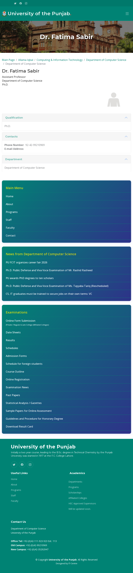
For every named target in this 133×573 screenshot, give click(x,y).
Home (9, 198)
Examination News (17, 389)
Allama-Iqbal (25, 62)
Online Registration (18, 381)
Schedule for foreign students (24, 366)
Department (13, 170)
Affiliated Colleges (78, 498)
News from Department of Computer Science (41, 256)
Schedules (12, 350)
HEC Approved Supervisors (82, 503)
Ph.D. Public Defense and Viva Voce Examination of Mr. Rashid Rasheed (49, 272)
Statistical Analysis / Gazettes (24, 405)
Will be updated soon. (80, 509)
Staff (9, 222)
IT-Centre (73, 563)
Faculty (10, 230)
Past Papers (13, 397)
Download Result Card (19, 428)
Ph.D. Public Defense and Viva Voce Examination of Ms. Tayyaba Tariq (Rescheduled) (57, 288)
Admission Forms (16, 358)
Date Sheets (13, 334)
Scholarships (75, 493)
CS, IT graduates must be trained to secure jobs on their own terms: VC (49, 296)
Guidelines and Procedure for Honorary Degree (34, 421)
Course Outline (15, 373)
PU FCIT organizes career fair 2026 (26, 264)
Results (10, 342)
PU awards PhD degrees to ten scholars (30, 280)
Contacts (11, 147)
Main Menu (14, 190)
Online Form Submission (27, 324)
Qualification (14, 128)
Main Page (8, 62)
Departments (75, 482)
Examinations (16, 314)
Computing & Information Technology (60, 62)
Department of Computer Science (106, 62)
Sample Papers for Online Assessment (29, 413)
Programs (12, 214)
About (9, 206)
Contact (11, 237)
